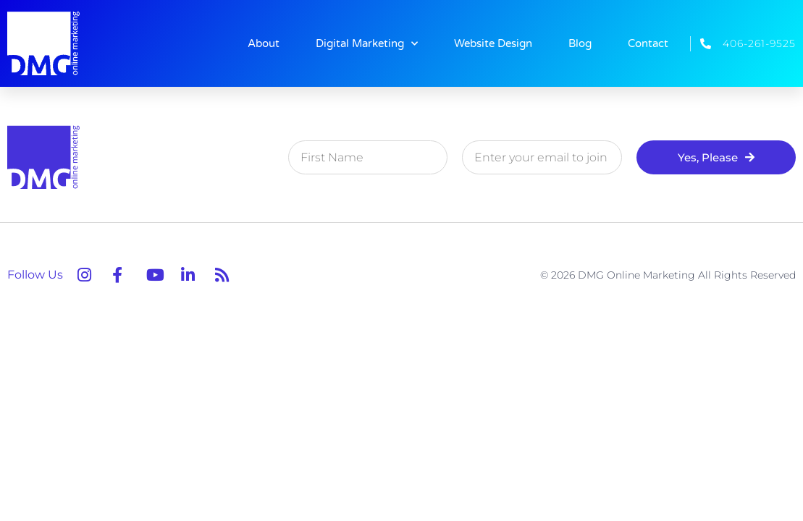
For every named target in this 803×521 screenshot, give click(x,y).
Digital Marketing (367, 44)
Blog (580, 43)
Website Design (493, 43)
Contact (648, 43)
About (263, 43)
